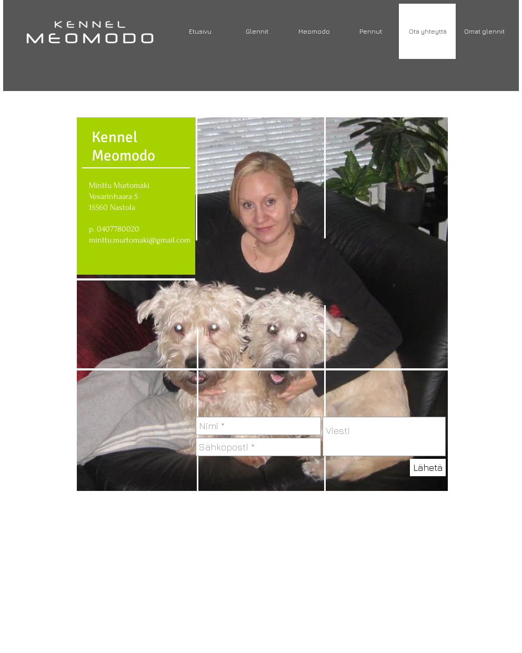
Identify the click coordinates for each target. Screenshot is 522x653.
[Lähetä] (428, 467)
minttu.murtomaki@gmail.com (139, 240)
